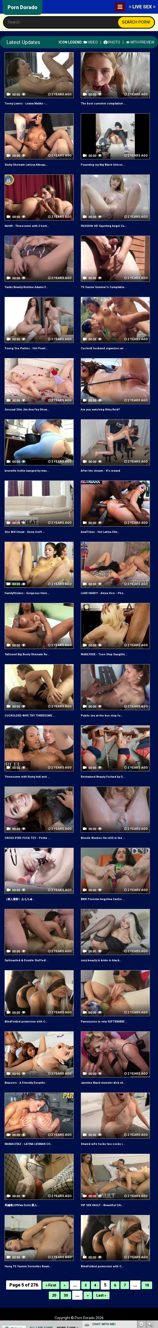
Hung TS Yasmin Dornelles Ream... (34, 1266)
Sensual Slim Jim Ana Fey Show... (32, 409)
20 (51, 1295)
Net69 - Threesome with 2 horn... (32, 226)
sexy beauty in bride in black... (106, 960)
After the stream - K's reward (105, 470)
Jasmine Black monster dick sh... (109, 1082)
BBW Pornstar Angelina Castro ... (108, 899)
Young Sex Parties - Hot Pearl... (31, 348)
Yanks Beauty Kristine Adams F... (32, 287)
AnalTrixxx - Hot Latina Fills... (105, 532)
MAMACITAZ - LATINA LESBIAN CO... (35, 1144)
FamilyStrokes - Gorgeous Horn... (33, 593)
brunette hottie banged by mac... (32, 470)
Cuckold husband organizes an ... (109, 348)
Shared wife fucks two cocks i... (107, 1144)
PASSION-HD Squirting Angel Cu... (109, 226)
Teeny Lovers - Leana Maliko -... (31, 103)
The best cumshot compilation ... (108, 103)
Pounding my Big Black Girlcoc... (108, 164)
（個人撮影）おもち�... (24, 899)
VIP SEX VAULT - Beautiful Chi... (107, 1205)
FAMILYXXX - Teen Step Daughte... (109, 654)
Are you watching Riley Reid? (105, 409)
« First (49, 1285)
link (153, 1249)
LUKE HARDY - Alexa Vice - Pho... (108, 593)
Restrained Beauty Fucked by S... (108, 776)
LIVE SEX (142, 6)
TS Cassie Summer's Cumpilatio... (109, 287)
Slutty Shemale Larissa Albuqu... (32, 164)
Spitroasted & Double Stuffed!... (31, 960)
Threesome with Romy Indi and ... (32, 776)
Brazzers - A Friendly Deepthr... (31, 1082)
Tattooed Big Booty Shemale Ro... (33, 654)
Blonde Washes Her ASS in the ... (108, 838)
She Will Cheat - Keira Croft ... (29, 532)
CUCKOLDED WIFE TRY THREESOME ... (37, 715)
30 (64, 1295)
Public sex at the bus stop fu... (106, 715)
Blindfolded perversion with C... (31, 1021)
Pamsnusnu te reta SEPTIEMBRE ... (110, 1021)
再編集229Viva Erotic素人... (27, 1205)
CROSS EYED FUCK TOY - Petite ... (33, 838)
